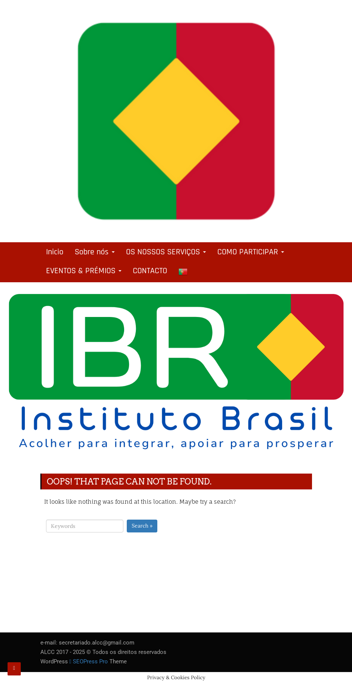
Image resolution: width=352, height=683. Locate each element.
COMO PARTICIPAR (250, 252)
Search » (142, 525)
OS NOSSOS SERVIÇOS (166, 252)
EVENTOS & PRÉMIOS (83, 271)
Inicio (54, 252)
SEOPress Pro (88, 661)
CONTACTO (150, 271)
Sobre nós (95, 252)
